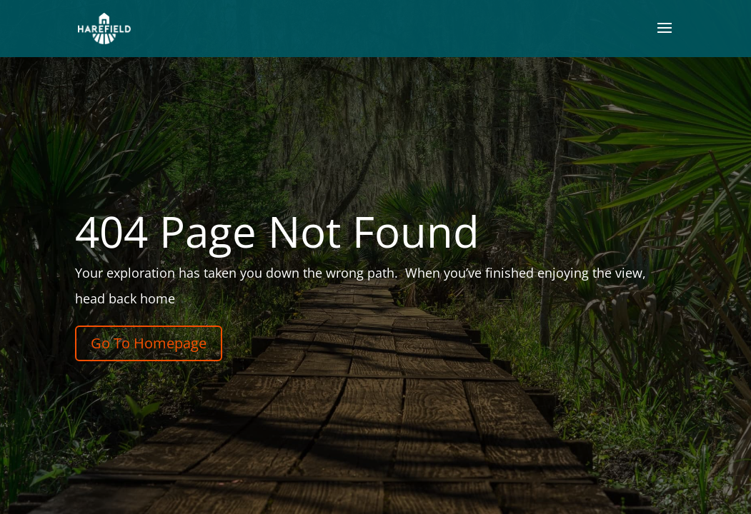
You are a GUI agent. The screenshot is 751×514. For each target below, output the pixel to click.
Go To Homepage (149, 343)
